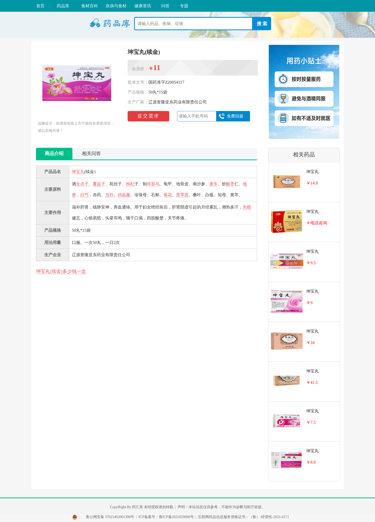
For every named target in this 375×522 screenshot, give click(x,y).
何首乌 (153, 184)
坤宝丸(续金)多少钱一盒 (61, 271)
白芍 (84, 195)
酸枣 (230, 184)
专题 (184, 6)
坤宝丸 (78, 171)
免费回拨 (231, 116)
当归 (109, 195)
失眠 (247, 207)
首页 (40, 6)
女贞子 (82, 184)
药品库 (63, 6)
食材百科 (89, 6)
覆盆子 (99, 184)
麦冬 (213, 184)
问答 (165, 6)
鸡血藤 (124, 195)
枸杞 (130, 184)
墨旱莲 (182, 195)
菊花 (168, 195)
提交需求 (148, 116)
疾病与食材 (116, 6)
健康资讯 (142, 6)
